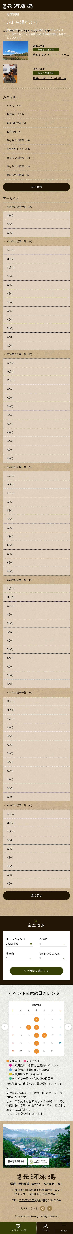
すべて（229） (15, 105)
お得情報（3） (15, 131)
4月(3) (10, 545)
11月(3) (10, 258)
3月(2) (10, 328)
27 (21, 1051)
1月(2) (10, 458)
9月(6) (10, 840)
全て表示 (36, 187)
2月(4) (10, 562)
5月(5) (10, 874)
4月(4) (10, 658)
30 (44, 1051)
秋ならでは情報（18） (19, 166)
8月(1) (10, 284)
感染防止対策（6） (17, 123)
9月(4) (10, 614)
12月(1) (10, 701)
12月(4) (10, 814)
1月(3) (10, 232)
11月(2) (10, 371)
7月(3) (10, 406)
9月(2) (10, 276)
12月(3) (10, 362)
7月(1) (10, 293)
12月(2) (10, 250)
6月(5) (10, 866)
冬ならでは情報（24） (19, 140)
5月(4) (10, 762)
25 (60, 1043)
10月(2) (10, 267)
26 (13, 1051)
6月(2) (10, 415)
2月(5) (10, 224)
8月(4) (10, 397)
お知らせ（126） (16, 114)
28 (29, 1051)
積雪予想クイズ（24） (19, 149)
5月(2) (10, 536)
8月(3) (10, 510)
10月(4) (10, 605)
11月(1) (10, 484)
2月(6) (10, 336)
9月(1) (10, 501)
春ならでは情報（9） (18, 175)
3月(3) (10, 215)
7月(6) (10, 857)
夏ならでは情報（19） (19, 157)
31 (52, 1051)
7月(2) (10, 631)
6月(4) (10, 302)
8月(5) (10, 736)
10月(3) (10, 718)
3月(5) (10, 666)
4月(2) (10, 319)
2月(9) (10, 788)
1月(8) (10, 796)
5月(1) (10, 310)
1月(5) (10, 683)
